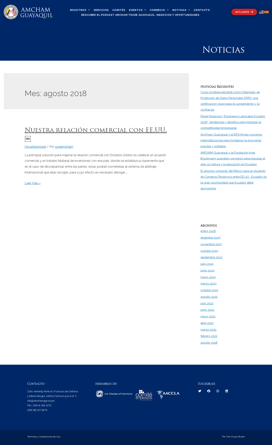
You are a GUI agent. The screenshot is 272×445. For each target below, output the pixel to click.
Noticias (181, 10)
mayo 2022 (208, 316)
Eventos (137, 10)
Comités (118, 10)
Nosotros (80, 10)
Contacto (202, 10)
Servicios (101, 10)
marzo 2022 (208, 329)
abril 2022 (207, 323)
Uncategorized (35, 147)
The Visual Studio (235, 436)
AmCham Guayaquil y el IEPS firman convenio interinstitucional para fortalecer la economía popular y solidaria (232, 140)
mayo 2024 (208, 277)
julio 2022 (207, 303)
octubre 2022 (210, 290)
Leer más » (33, 183)
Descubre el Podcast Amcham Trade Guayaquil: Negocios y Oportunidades (140, 14)
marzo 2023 (208, 283)
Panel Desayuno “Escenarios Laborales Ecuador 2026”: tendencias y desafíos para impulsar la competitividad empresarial (234, 122)
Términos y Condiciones (39, 436)
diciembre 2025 (211, 237)
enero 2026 (208, 231)
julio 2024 (207, 264)
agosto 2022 (209, 297)
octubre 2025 (210, 251)
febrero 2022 (209, 336)
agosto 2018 (209, 342)
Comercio (159, 10)
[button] (244, 12)
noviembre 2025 (211, 244)
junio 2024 (207, 270)
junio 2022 (207, 310)
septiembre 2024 (212, 257)
